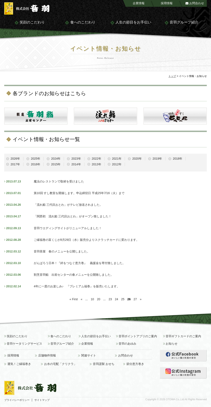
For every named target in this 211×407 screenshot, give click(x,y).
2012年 (117, 164)
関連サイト (88, 355)
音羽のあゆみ (127, 343)
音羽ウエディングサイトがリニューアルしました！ (68, 228)
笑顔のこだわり (29, 23)
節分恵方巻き (135, 364)
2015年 (56, 164)
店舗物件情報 (47, 355)
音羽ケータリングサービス (24, 343)
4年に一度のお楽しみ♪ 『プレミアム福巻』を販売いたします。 (77, 286)
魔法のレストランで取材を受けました (59, 181)
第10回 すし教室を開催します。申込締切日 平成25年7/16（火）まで (79, 193)
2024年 (56, 158)
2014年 (76, 164)
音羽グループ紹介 (181, 23)
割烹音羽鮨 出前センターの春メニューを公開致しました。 (74, 274)
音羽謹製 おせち (103, 364)
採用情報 (167, 3)
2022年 (96, 158)
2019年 (157, 158)
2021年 (117, 158)
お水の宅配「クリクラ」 (60, 364)
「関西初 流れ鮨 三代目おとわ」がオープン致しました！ (72, 216)
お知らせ (171, 343)
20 (98, 299)
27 (135, 299)
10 (92, 299)
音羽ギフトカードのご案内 (183, 336)
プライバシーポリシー (17, 400)
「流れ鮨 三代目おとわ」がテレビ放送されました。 (68, 204)
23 (110, 299)
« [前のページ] (81, 299)
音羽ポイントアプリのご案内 (138, 336)
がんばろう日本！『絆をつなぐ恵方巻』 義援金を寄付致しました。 (79, 263)
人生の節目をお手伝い (130, 23)
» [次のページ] (141, 299)
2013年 (96, 164)
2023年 (76, 158)
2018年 (177, 158)
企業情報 (139, 3)
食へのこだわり (80, 23)
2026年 (15, 158)
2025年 (35, 158)
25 (122, 299)
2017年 (15, 164)
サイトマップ (42, 400)
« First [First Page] (74, 299)
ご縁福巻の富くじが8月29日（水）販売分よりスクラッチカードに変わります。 (86, 239)
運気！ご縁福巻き (19, 364)
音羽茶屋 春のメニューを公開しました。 (62, 251)
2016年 (35, 164)
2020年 (137, 158)
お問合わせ (194, 3)
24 (116, 299)
